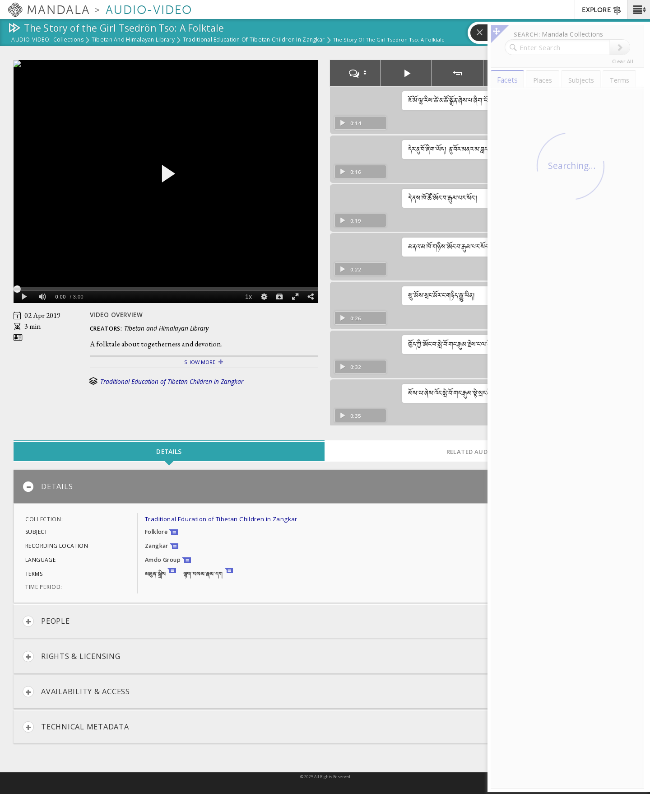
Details (48, 486)
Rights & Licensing (72, 656)
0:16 (350, 171)
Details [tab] (168, 451)
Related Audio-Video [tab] (480, 452)
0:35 (350, 415)
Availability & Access (76, 691)
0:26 (350, 318)
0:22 (350, 269)
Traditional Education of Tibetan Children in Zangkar (254, 40)
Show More (199, 362)
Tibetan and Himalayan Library (133, 40)
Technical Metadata (76, 727)
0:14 (350, 123)
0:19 (350, 220)
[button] (638, 9)
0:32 (350, 367)
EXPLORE (602, 10)
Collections (68, 40)
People (46, 621)
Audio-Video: (31, 40)
